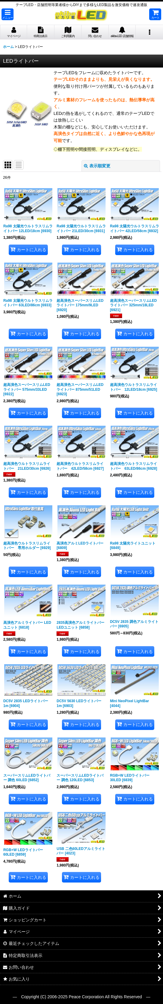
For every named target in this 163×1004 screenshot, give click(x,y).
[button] (8, 14)
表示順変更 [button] (97, 165)
